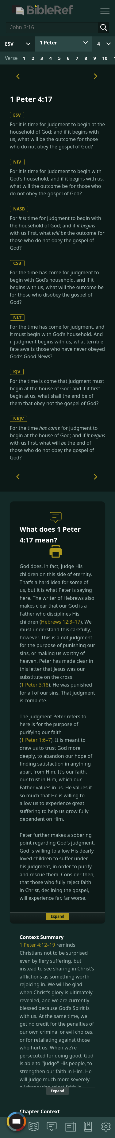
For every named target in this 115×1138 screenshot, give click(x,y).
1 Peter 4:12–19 (37, 944)
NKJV (18, 419)
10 (104, 58)
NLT (17, 317)
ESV (17, 115)
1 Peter (48, 42)
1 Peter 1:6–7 (36, 740)
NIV (17, 162)
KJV (16, 372)
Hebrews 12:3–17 (60, 621)
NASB (19, 209)
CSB (17, 263)
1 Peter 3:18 (34, 684)
